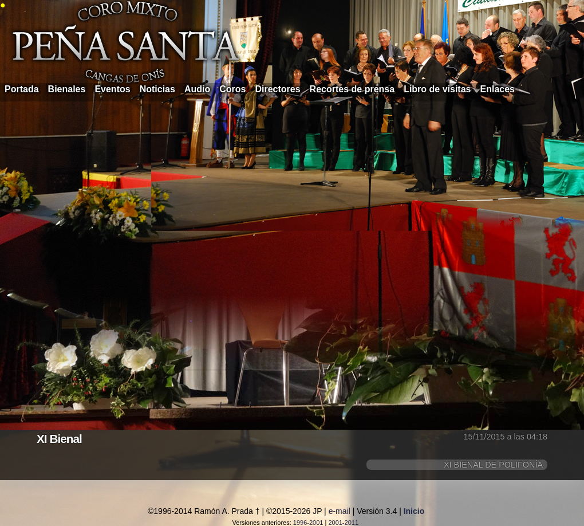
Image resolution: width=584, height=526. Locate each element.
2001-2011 (343, 522)
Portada (22, 89)
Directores (277, 89)
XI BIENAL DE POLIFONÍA (493, 464)
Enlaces (497, 89)
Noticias (157, 89)
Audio (197, 89)
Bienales (67, 89)
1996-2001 (308, 522)
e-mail (339, 511)
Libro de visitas (437, 89)
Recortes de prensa (352, 89)
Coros (232, 89)
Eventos (112, 89)
